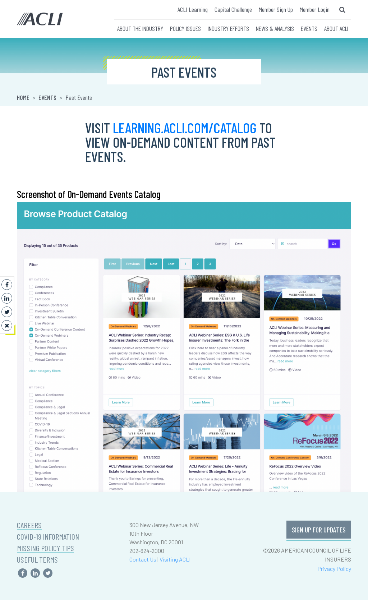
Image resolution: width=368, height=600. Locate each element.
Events (47, 97)
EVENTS (309, 28)
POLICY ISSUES (185, 28)
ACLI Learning (193, 9)
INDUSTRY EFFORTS (228, 28)
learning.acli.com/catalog (185, 127)
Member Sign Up (276, 9)
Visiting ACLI (175, 559)
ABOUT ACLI (336, 28)
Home (23, 97)
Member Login (315, 9)
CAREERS (29, 525)
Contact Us (142, 559)
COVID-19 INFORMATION (48, 536)
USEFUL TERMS (37, 559)
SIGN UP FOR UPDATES (319, 529)
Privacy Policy (334, 568)
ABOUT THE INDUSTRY (140, 28)
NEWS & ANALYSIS (275, 28)
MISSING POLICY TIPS (45, 548)
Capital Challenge (233, 9)
